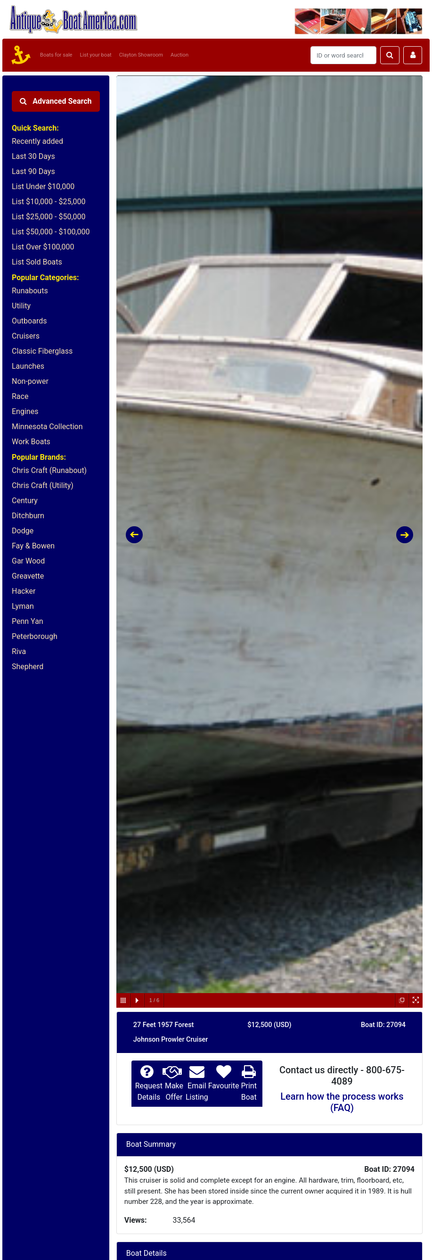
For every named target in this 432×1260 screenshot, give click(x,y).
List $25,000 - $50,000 (49, 216)
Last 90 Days (33, 171)
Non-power (30, 381)
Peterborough (34, 636)
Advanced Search (55, 101)
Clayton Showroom (141, 55)
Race (20, 396)
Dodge (22, 530)
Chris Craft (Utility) (42, 485)
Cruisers (26, 336)
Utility (21, 305)
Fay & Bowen (33, 545)
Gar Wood (28, 560)
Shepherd (27, 666)
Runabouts (30, 290)
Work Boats (31, 441)
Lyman (23, 606)
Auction (179, 55)
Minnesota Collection (47, 426)
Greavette (28, 576)
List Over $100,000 (43, 246)
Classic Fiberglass (42, 351)
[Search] (343, 55)
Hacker (23, 591)
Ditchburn (28, 515)
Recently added (37, 141)
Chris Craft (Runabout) (49, 470)
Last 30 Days (33, 156)
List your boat (96, 55)
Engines (25, 411)
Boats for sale (56, 55)
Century (25, 500)
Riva (19, 651)
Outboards (29, 320)
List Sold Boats (37, 261)
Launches (28, 366)
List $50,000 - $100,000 (51, 231)
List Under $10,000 (43, 186)
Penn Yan (27, 621)
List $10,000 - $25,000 (49, 201)
